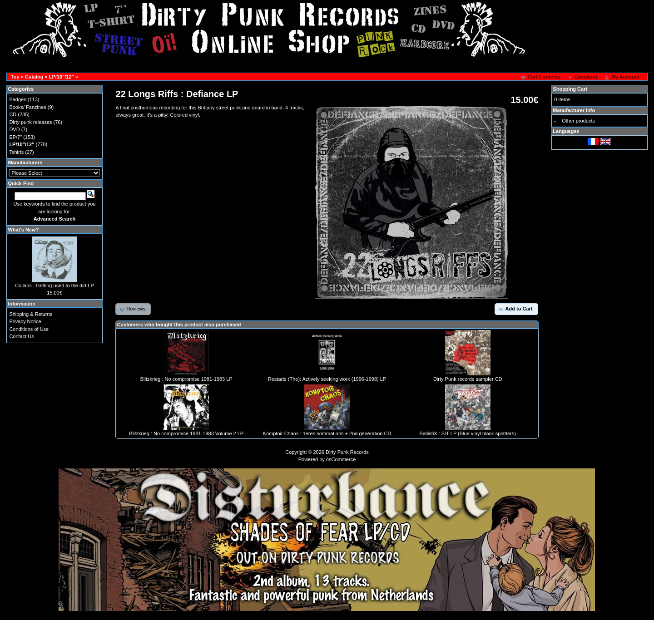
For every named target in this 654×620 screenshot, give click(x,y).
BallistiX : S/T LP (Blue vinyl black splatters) (468, 433)
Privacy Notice (25, 321)
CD (12, 114)
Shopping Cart (570, 89)
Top (15, 76)
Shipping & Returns (30, 314)
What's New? (23, 229)
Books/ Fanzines (27, 107)
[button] (541, 77)
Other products (578, 120)
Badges (17, 99)
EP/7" (15, 137)
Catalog (34, 76)
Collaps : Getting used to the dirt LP (54, 285)
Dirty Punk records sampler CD (467, 379)
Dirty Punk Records (347, 452)
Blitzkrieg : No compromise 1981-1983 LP (186, 379)
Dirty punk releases (30, 122)
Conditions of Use (29, 329)
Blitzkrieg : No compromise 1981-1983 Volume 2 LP (186, 433)
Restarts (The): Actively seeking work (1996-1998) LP (327, 379)
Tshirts (16, 152)
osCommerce (341, 459)
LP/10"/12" (61, 76)
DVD (14, 129)
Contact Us (21, 336)
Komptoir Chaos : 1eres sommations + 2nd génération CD (327, 433)
